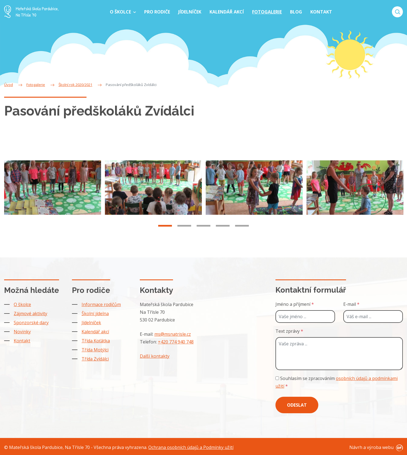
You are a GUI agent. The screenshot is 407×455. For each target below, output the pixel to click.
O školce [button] (121, 12)
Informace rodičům (101, 304)
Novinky (22, 332)
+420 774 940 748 (176, 342)
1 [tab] (165, 233)
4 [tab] (223, 233)
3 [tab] (203, 233)
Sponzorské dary (31, 323)
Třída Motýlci (95, 350)
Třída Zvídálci (95, 359)
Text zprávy (289, 331)
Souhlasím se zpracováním (336, 382)
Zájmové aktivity (30, 313)
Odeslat (297, 405)
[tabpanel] (52, 195)
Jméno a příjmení (294, 304)
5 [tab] (242, 233)
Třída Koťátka (96, 341)
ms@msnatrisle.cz (172, 334)
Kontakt (22, 341)
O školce (22, 304)
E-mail (351, 304)
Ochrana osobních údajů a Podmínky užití (190, 447)
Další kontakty (154, 356)
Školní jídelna (95, 313)
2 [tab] (184, 233)
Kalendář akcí (95, 332)
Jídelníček (91, 323)
